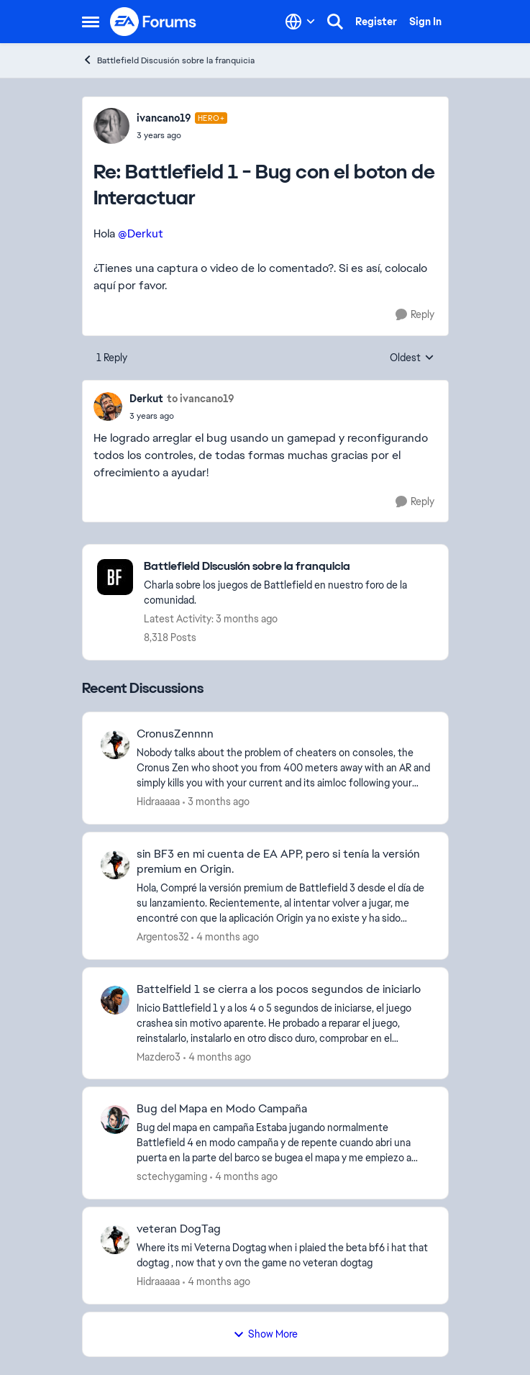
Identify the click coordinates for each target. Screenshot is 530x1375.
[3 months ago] (216, 801)
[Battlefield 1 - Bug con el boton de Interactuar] (182, 135)
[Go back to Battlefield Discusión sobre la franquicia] (289, 566)
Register (376, 21)
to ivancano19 (200, 398)
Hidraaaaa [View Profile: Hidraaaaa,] (158, 801)
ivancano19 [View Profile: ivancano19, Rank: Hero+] (164, 118)
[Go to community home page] (154, 21)
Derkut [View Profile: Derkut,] (146, 398)
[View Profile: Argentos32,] (115, 864)
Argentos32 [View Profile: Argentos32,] (162, 936)
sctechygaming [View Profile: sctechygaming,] (172, 1176)
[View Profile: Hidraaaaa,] (115, 744)
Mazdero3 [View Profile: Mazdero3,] (159, 1056)
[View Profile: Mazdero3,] (115, 1000)
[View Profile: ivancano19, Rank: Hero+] (111, 126)
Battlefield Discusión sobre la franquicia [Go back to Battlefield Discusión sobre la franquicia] (168, 60)
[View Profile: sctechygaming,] (115, 1119)
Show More (265, 1334)
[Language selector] (300, 21)
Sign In (425, 21)
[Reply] (415, 315)
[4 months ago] (225, 937)
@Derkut (140, 233)
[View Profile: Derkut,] (107, 406)
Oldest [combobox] (412, 358)
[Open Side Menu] (90, 21)
